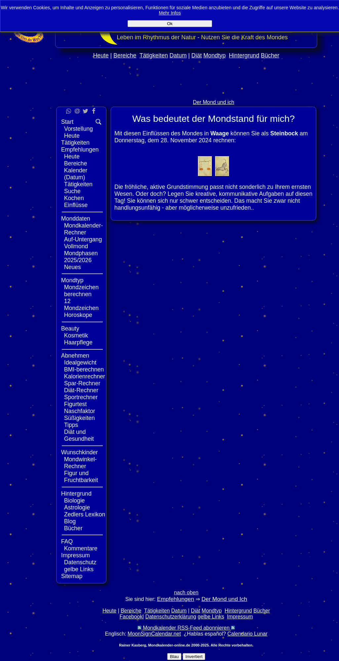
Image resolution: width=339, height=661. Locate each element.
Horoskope (78, 315)
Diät (196, 55)
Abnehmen (75, 355)
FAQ (67, 541)
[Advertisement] (186, 92)
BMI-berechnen (84, 369)
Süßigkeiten (79, 418)
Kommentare (80, 548)
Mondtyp (214, 55)
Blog (70, 521)
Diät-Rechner (81, 390)
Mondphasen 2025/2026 (81, 256)
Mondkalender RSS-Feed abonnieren (186, 628)
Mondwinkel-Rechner (80, 463)
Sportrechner (81, 397)
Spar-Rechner (82, 383)
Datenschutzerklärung (170, 616)
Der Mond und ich (213, 102)
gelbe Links (79, 569)
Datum (178, 55)
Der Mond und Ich (224, 599)
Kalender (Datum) (75, 174)
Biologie (74, 500)
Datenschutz (80, 562)
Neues (72, 267)
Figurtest (75, 404)
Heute (101, 55)
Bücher (270, 55)
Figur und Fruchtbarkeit (81, 476)
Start (67, 122)
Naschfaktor (79, 411)
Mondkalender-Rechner (83, 229)
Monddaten (75, 218)
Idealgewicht (80, 362)
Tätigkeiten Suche (78, 187)
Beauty (70, 328)
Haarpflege (78, 342)
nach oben (186, 592)
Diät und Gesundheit (79, 435)
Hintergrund (244, 55)
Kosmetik (76, 335)
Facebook (131, 616)
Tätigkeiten (153, 55)
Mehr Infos (170, 13)
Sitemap (72, 576)
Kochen (74, 198)
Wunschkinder (79, 452)
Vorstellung (78, 128)
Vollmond (76, 246)
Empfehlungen (79, 149)
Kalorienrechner (84, 376)
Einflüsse (76, 205)
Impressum (75, 555)
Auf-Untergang (83, 239)
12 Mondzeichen (81, 304)
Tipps (71, 425)
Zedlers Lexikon (84, 514)
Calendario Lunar (247, 634)
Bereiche (124, 55)
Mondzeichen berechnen (81, 290)
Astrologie (77, 507)
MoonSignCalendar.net (154, 634)
